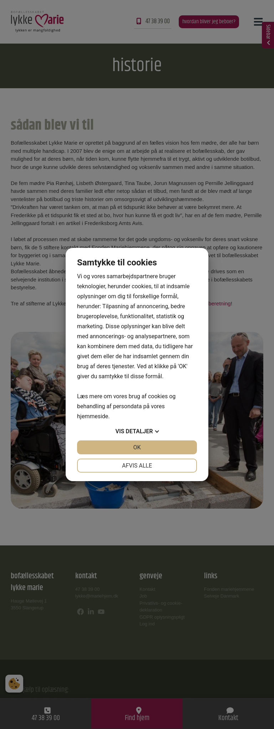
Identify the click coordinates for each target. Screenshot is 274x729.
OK (137, 447)
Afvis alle (137, 465)
